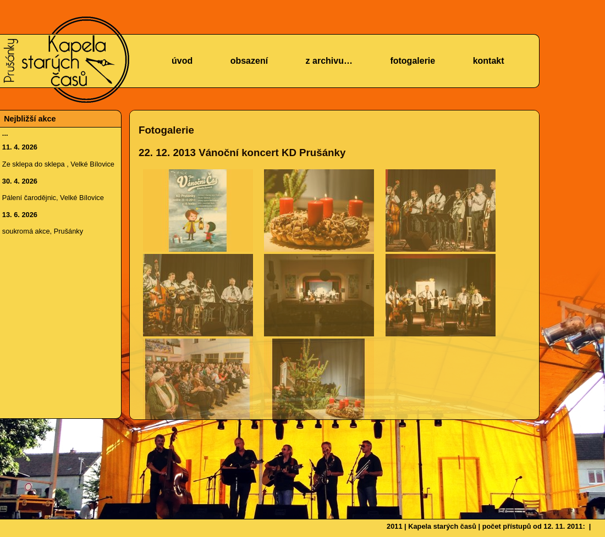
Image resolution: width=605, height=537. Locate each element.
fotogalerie (412, 60)
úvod (182, 60)
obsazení (249, 60)
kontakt (488, 60)
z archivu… (329, 60)
